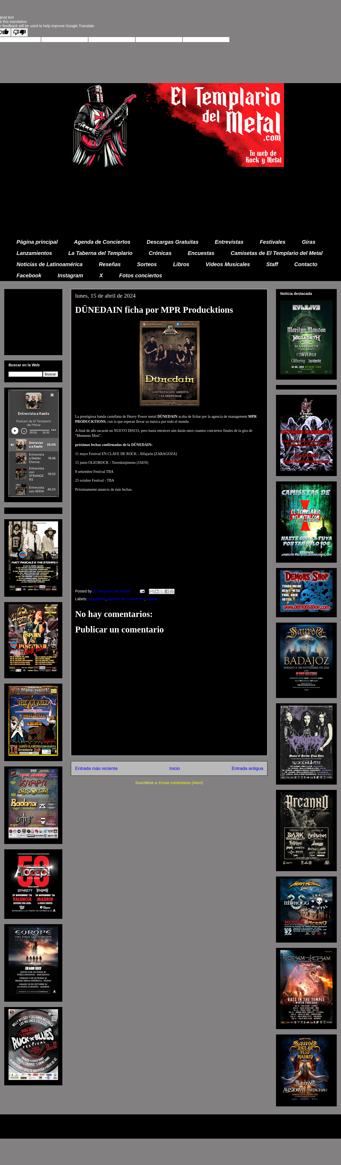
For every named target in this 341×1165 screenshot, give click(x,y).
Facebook (29, 275)
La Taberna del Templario (100, 253)
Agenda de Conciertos (102, 242)
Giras (308, 242)
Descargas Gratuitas (173, 242)
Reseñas (110, 264)
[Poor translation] (19, 32)
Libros (181, 264)
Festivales (273, 242)
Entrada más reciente (96, 768)
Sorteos (147, 264)
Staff (272, 264)
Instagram (70, 275)
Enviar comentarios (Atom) (181, 783)
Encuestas (201, 253)
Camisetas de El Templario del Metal (277, 253)
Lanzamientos (34, 253)
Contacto (306, 264)
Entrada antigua (247, 768)
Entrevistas (229, 242)
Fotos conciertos (140, 275)
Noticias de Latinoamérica (50, 264)
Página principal (37, 242)
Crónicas (160, 253)
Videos (152, 599)
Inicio (174, 768)
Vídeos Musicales (228, 264)
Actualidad (96, 599)
